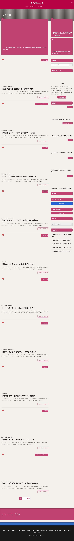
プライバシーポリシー (41, 530)
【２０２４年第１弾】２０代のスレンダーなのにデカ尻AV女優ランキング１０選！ (24, 48)
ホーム (27, 6)
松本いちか (45, 235)
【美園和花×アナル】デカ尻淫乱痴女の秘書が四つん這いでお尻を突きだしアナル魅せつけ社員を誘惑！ (62, 34)
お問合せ (50, 530)
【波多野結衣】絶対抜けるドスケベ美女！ (18, 89)
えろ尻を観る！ (61, 97)
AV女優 (31, 6)
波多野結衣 (45, 60)
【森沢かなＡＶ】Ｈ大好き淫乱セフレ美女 (18, 133)
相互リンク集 (37, 532)
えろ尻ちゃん (37, 3)
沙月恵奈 (46, 147)
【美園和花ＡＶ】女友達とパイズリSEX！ (17, 439)
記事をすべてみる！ (43, 97)
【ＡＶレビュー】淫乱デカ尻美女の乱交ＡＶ (19, 176)
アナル (13, 530)
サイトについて (59, 530)
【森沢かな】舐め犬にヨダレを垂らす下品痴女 (20, 483)
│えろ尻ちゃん (55, 230)
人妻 (41, 6)
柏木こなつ (45, 279)
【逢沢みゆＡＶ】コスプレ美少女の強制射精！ (19, 220)
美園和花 (46, 410)
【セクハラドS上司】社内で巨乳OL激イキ (18, 308)
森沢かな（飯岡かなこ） (42, 104)
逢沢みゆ (46, 191)
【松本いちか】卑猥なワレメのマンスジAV (18, 352)
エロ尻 (18, 530)
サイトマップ (67, 530)
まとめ (37, 6)
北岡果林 (46, 367)
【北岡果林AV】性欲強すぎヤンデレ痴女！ (18, 396)
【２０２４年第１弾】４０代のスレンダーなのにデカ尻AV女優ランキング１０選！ (61, 52)
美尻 (9, 530)
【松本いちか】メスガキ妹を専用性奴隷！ (18, 264)
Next (28, 498)
